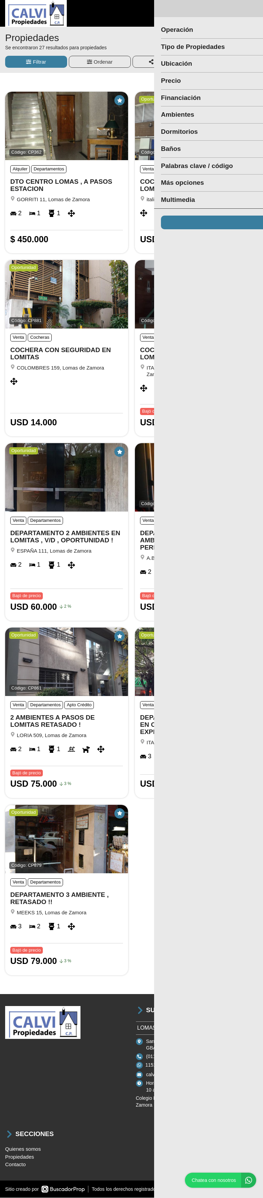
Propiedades (19, 1157)
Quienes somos (23, 1149)
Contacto (15, 1165)
